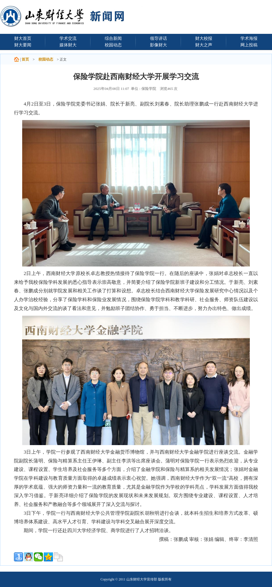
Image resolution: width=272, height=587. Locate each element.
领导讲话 (158, 38)
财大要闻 (22, 44)
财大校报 (203, 38)
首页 (25, 59)
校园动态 (113, 44)
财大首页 (22, 38)
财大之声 (203, 44)
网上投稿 (248, 44)
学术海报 (248, 38)
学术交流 (68, 38)
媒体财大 (68, 44)
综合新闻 (113, 38)
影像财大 (158, 44)
